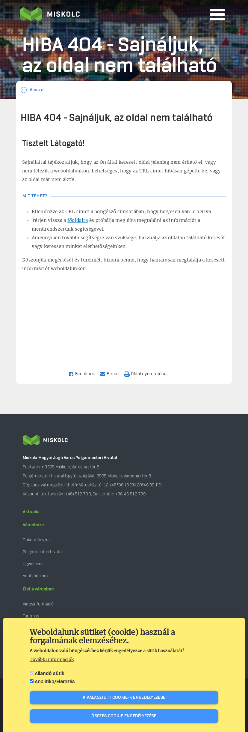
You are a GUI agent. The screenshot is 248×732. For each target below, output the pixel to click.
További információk (52, 660)
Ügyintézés (33, 564)
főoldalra (77, 220)
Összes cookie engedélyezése (123, 716)
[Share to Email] (112, 373)
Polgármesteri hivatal (43, 552)
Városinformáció (38, 604)
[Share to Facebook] (84, 373)
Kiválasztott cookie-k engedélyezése (124, 697)
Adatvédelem (35, 576)
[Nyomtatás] (148, 373)
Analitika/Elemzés (55, 681)
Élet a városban (38, 589)
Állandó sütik (49, 673)
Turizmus (31, 616)
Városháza (33, 525)
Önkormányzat (36, 540)
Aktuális (31, 511)
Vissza (36, 90)
